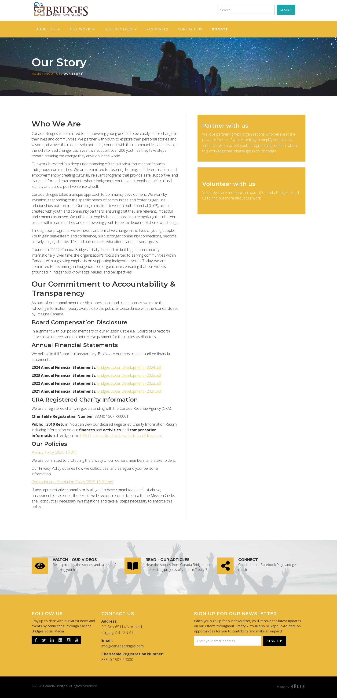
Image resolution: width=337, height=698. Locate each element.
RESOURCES (157, 29)
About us (52, 74)
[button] (48, 29)
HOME (36, 74)
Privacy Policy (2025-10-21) (54, 452)
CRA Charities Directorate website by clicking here (121, 435)
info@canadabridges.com (122, 646)
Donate (220, 29)
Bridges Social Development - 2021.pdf (129, 391)
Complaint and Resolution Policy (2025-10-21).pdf (72, 481)
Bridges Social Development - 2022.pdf (129, 383)
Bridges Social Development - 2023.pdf (129, 375)
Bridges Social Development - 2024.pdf (129, 367)
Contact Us (190, 29)
